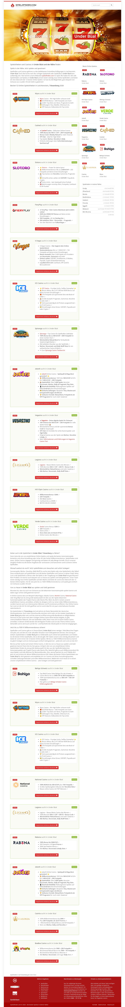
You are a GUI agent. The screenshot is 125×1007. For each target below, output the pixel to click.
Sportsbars (44, 992)
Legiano (42, 465)
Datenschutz (102, 1005)
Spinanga (43, 334)
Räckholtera (95, 197)
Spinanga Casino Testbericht (55, 350)
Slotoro (44, 168)
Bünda (95, 194)
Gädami (95, 200)
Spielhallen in (14, 975)
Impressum (110, 1005)
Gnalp (96, 188)
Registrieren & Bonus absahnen (46, 113)
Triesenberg (24, 975)
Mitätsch (93, 209)
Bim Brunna (95, 211)
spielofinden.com (48, 76)
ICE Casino (45, 288)
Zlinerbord (95, 191)
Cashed (44, 131)
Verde (42, 527)
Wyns (42, 99)
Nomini (57, 596)
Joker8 (44, 374)
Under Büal (50, 94)
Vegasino (44, 420)
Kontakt (94, 1005)
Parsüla (95, 203)
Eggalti (96, 206)
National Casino (71, 596)
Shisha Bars (44, 994)
